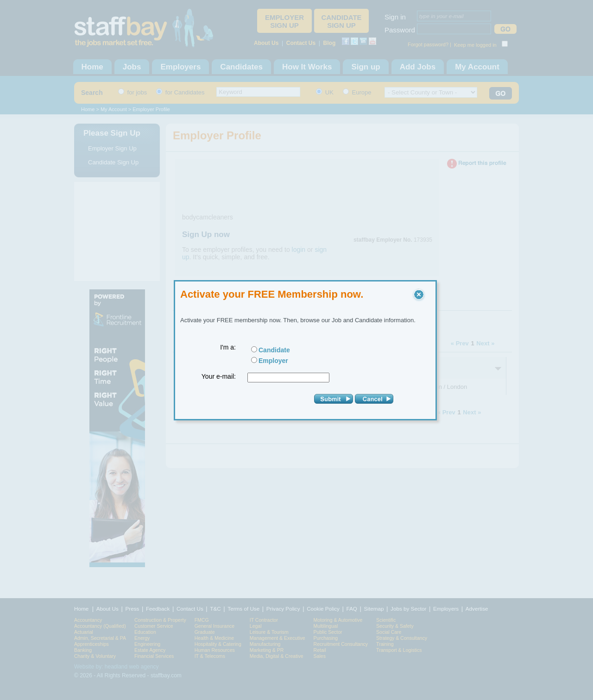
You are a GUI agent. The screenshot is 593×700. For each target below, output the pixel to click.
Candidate (274, 350)
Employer (273, 360)
